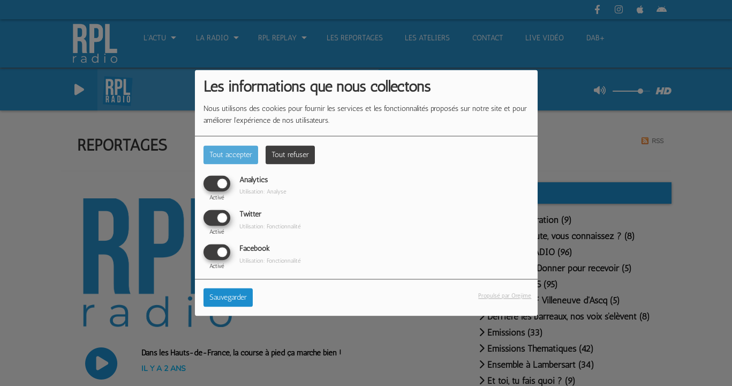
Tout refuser (290, 154)
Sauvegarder (228, 297)
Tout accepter (230, 154)
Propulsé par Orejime (504, 296)
